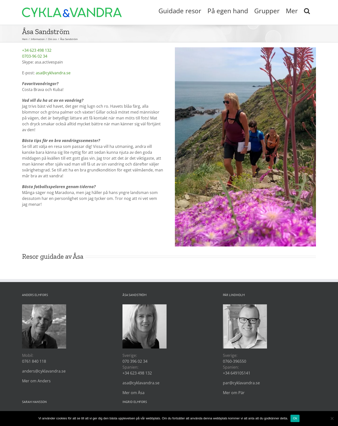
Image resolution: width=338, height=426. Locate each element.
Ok (295, 418)
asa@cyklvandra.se (53, 73)
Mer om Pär (234, 392)
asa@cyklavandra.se (140, 383)
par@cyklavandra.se (241, 383)
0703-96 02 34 (34, 56)
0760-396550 (234, 361)
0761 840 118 (34, 361)
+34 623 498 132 (36, 50)
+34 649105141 (236, 373)
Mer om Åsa (133, 392)
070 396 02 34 (134, 361)
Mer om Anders (36, 381)
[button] (307, 10)
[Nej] (331, 418)
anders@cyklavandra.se (44, 371)
